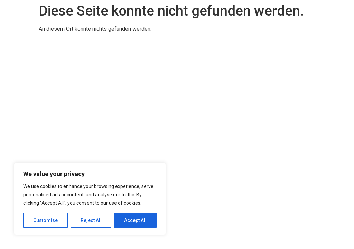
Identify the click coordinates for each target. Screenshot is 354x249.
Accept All (135, 220)
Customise (45, 220)
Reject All (91, 220)
